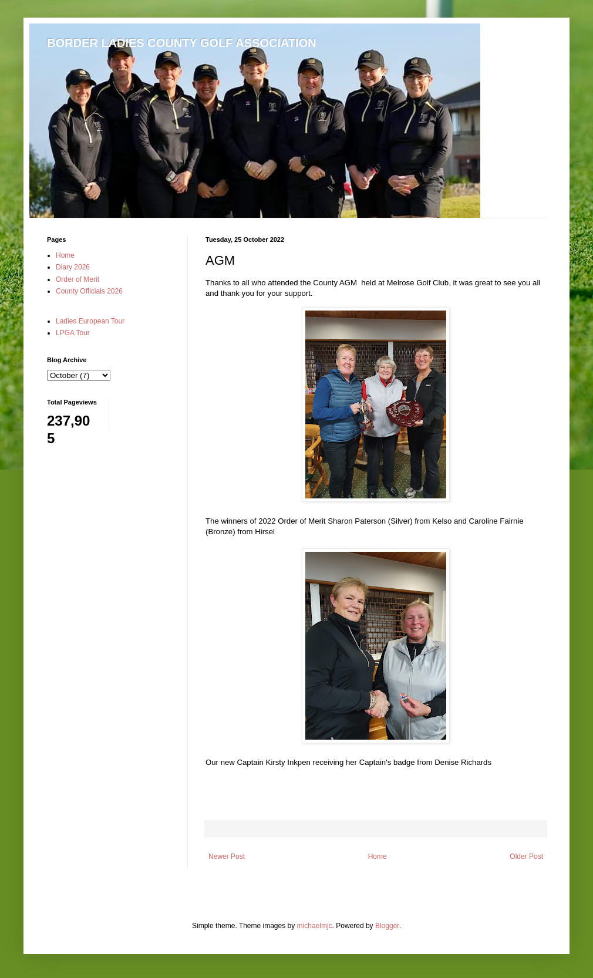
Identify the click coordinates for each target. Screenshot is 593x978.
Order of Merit (77, 279)
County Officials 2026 (89, 291)
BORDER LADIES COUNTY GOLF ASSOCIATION (181, 42)
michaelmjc (314, 926)
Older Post (526, 856)
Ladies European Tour (90, 321)
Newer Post (226, 856)
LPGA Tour (73, 333)
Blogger (387, 926)
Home (377, 856)
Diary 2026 (73, 267)
